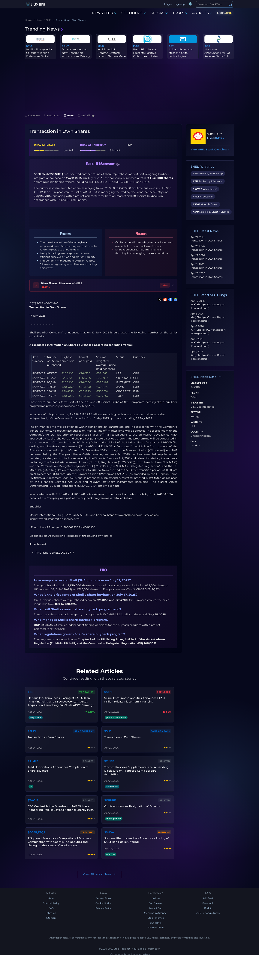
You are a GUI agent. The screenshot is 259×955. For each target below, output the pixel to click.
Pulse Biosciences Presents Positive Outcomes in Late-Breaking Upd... (145, 54)
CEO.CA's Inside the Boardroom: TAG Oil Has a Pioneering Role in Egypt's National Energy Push (61, 806)
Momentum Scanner (155, 910)
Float (195, 393)
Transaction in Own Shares (206, 240)
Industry (197, 402)
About (51, 896)
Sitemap (51, 915)
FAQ (51, 905)
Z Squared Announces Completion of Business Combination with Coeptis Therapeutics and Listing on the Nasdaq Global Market (59, 839)
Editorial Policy (51, 901)
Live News (155, 920)
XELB (101, 46)
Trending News (44, 29)
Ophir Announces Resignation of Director (132, 804)
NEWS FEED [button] (104, 13)
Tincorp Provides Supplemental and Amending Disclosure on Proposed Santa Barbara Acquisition (136, 769)
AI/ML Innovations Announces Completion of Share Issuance (58, 767)
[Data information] (220, 377)
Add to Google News (208, 910)
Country (197, 431)
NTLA (29, 46)
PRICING (225, 13)
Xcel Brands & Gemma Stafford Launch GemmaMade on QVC (112, 54)
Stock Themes (156, 915)
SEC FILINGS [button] (133, 13)
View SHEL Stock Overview (210, 149)
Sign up (180, 4)
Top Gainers (155, 901)
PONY (65, 46)
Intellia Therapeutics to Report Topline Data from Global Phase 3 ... (39, 54)
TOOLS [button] (180, 13)
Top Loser (163, 691)
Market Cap (199, 383)
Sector (196, 412)
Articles (156, 896)
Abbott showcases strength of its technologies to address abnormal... (181, 54)
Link (193, 426)
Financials (52, 115)
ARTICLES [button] (202, 13)
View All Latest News (99, 871)
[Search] (214, 4)
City (193, 441)
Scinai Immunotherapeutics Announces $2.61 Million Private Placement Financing (134, 699)
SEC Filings (86, 115)
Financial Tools (155, 925)
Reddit (208, 905)
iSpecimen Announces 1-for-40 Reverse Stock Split (217, 53)
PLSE (136, 46)
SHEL (220, 138)
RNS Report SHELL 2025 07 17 (54, 552)
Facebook (208, 901)
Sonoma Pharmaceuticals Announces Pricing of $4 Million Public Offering (136, 837)
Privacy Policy (103, 905)
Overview (32, 115)
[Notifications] (190, 4)
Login (168, 4)
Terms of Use (103, 896)
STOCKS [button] (159, 13)
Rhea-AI (51, 910)
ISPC (207, 46)
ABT (171, 46)
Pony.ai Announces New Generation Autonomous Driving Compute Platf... (76, 54)
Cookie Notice (103, 901)
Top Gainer (87, 691)
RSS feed (208, 896)
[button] (118, 164)
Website (196, 422)
